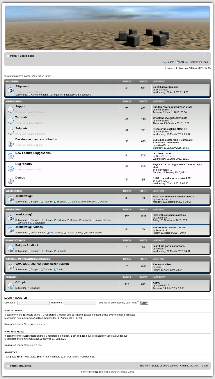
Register (193, 62)
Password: (56, 302)
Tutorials (21, 117)
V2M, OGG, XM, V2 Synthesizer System (27, 259)
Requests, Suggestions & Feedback (71, 94)
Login (205, 62)
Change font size (205, 55)
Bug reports (23, 164)
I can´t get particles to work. (169, 246)
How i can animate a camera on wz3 (173, 196)
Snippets (21, 128)
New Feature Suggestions (33, 153)
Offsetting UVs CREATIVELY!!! (170, 118)
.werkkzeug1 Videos (29, 227)
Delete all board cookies (165, 365)
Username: (10, 302)
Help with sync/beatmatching (169, 215)
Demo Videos (38, 232)
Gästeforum (39, 222)
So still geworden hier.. (166, 87)
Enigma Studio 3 (15, 240)
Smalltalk (35, 288)
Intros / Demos (103, 220)
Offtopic (10, 277)
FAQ (181, 62)
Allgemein (11, 81)
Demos (20, 177)
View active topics (41, 76)
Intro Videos (55, 232)
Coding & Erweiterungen (83, 201)
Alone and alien (162, 264)
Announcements (39, 94)
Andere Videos (94, 232)
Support (21, 106)
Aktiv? (156, 283)
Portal (13, 55)
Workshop (23, 222)
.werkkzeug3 (13, 191)
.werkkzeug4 (13, 101)
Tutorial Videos (74, 232)
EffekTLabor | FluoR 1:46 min (169, 227)
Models (73, 220)
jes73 (92, 356)
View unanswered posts (17, 76)
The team (145, 365)
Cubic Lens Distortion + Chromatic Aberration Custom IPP (172, 141)
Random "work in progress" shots (172, 107)
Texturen (61, 220)
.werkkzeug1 (13, 209)
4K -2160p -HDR (162, 153)
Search (170, 62)
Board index (27, 55)
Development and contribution (36, 139)
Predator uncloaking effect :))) (170, 129)
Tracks (60, 269)
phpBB (96, 372)
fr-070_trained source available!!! (171, 178)
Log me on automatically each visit (119, 302)
